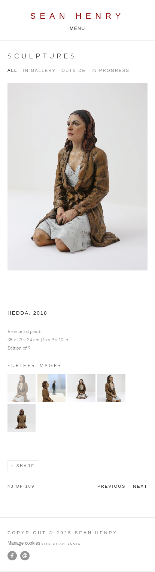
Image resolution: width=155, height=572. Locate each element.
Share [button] (25, 466)
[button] (21, 400)
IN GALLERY (39, 70)
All (12, 70)
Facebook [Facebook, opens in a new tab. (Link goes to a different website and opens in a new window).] (12, 556)
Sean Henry (77, 16)
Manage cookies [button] (23, 543)
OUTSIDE (73, 70)
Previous (111, 486)
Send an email (25, 555)
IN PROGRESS (110, 70)
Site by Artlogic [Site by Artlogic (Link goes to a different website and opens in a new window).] (61, 543)
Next (140, 486)
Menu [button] (77, 28)
